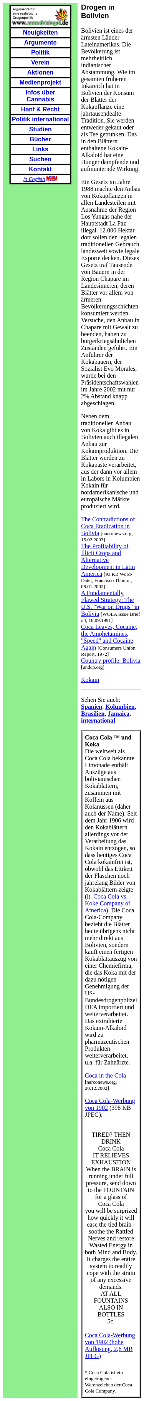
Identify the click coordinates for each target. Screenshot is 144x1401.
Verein (40, 62)
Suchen (40, 159)
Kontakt (40, 169)
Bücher (40, 139)
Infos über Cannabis (40, 96)
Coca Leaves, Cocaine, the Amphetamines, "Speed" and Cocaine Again (109, 637)
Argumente (40, 42)
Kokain (90, 679)
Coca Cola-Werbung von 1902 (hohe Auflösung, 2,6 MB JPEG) (110, 1345)
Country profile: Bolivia (111, 660)
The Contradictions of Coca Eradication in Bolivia (108, 526)
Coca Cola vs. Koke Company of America (107, 903)
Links (40, 149)
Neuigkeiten (40, 32)
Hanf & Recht (40, 109)
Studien (40, 129)
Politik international (40, 119)
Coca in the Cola (105, 1075)
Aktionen (40, 72)
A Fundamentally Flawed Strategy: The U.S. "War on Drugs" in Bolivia (110, 603)
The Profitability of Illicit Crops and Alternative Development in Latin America (108, 560)
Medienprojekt (40, 82)
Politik (40, 52)
